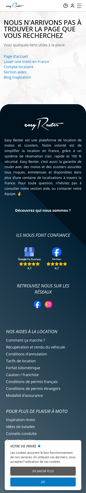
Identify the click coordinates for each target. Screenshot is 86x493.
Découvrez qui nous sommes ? (43, 210)
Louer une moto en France (26, 61)
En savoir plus (43, 471)
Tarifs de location (21, 360)
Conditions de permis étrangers (33, 388)
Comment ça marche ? (25, 340)
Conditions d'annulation (26, 353)
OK (43, 482)
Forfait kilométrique (23, 367)
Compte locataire (18, 66)
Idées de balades (20, 426)
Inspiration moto (20, 419)
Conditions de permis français (32, 381)
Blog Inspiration (17, 77)
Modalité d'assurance (24, 395)
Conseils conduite (21, 433)
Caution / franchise (22, 374)
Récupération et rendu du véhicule (35, 347)
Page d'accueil (16, 56)
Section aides (15, 72)
